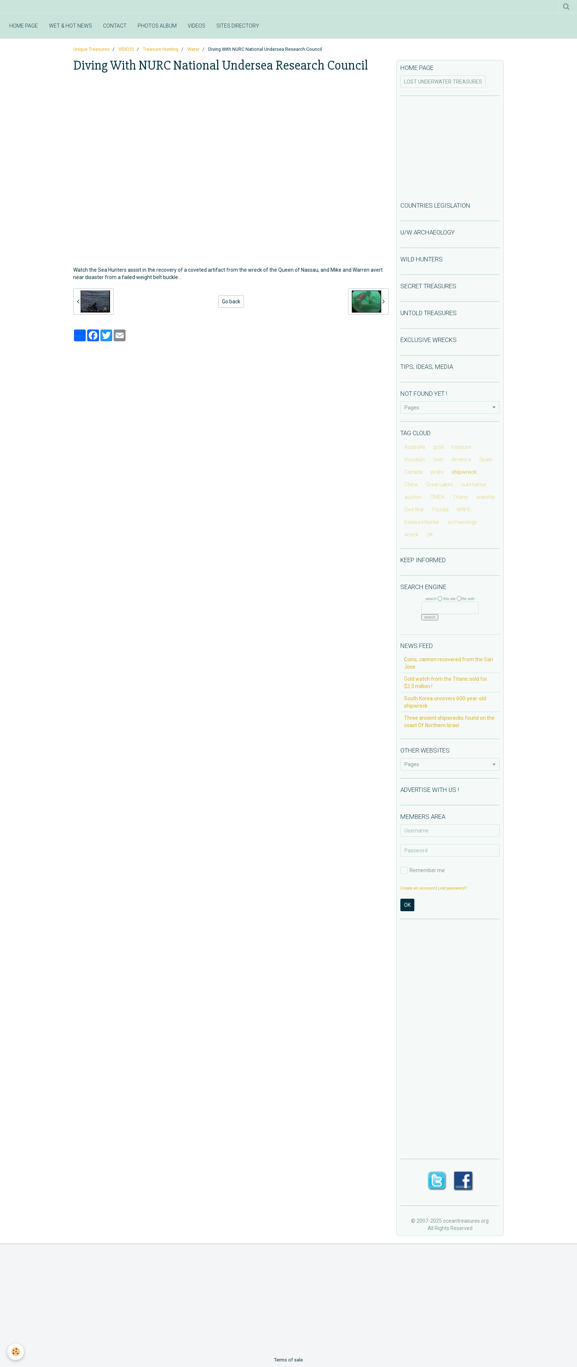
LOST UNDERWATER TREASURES (443, 82)
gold (438, 447)
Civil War (414, 509)
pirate (437, 472)
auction (413, 497)
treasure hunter (421, 522)
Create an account (417, 888)
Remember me (422, 870)
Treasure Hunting (160, 49)
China (411, 484)
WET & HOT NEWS (70, 26)
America (461, 459)
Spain (485, 459)
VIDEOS (196, 26)
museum (414, 459)
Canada (413, 472)
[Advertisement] (450, 148)
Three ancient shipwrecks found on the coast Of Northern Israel (449, 721)
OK (407, 905)
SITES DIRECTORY (237, 26)
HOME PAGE (23, 26)
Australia (414, 447)
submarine (473, 484)
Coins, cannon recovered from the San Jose (448, 663)
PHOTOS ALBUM (157, 26)
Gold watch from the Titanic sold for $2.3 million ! (445, 682)
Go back (231, 301)
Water (193, 49)
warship (486, 497)
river (438, 459)
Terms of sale (288, 1360)
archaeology (462, 522)
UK (429, 535)
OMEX (437, 497)
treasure (461, 447)
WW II (463, 509)
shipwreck (464, 472)
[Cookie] (15, 1351)
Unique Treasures (91, 49)
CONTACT (115, 26)
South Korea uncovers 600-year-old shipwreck (445, 702)
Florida (440, 509)
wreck (411, 535)
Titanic (460, 497)
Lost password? (452, 888)
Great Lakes (439, 484)
